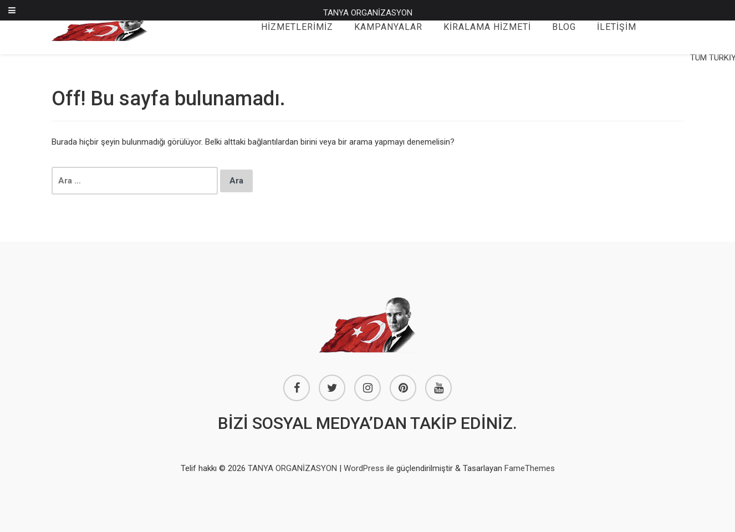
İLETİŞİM (616, 27)
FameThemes (529, 468)
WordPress (364, 468)
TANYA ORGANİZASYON (367, 13)
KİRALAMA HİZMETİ (487, 27)
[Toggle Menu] (12, 10)
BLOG (564, 27)
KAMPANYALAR (388, 27)
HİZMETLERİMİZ (297, 27)
